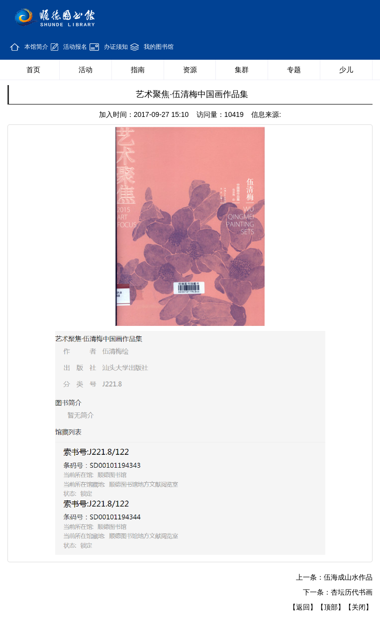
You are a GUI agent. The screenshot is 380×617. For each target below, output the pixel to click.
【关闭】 (359, 607)
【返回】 (303, 607)
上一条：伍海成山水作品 (334, 577)
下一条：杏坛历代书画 (338, 592)
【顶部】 (331, 607)
